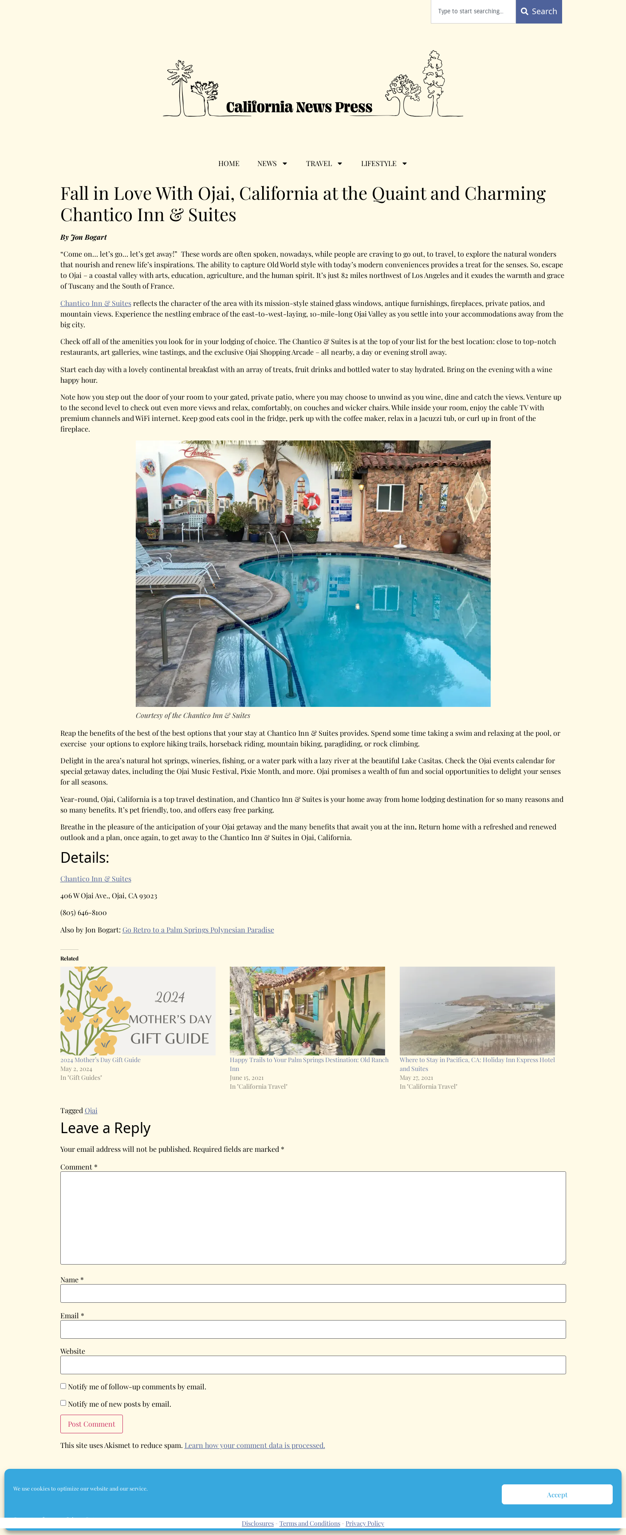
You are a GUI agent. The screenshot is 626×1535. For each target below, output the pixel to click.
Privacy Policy (365, 1523)
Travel (324, 163)
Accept (557, 1494)
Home (229, 163)
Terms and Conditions (310, 1523)
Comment (79, 1166)
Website (72, 1351)
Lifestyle (384, 163)
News (272, 163)
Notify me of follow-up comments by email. (137, 1386)
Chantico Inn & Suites (95, 303)
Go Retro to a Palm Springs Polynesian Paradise (198, 929)
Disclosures (258, 1523)
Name (72, 1279)
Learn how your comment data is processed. (255, 1445)
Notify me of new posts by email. (119, 1404)
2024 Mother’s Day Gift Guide (100, 1059)
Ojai (91, 1110)
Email (72, 1315)
